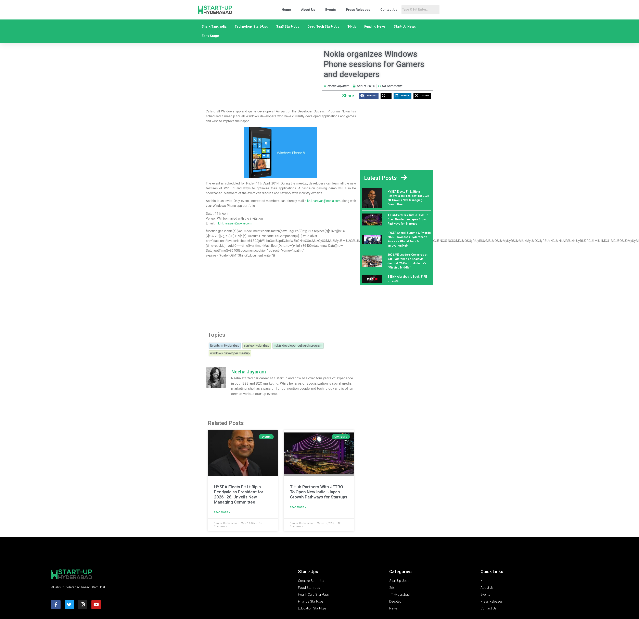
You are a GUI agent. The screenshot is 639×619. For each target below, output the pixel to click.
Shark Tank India (214, 26)
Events (330, 10)
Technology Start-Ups (251, 26)
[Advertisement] (277, 293)
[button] (369, 96)
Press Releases (358, 10)
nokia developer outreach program (298, 345)
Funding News (375, 26)
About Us (308, 10)
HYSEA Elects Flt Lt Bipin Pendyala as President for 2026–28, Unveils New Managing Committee (238, 494)
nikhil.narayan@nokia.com (323, 201)
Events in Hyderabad (224, 345)
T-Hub (351, 26)
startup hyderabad (256, 345)
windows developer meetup (230, 353)
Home (286, 10)
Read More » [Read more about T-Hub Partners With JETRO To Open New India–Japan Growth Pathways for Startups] (298, 507)
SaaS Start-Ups (287, 26)
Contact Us (388, 10)
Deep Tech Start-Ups (323, 26)
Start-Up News (405, 26)
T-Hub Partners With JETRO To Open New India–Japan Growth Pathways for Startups (318, 491)
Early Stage (210, 36)
